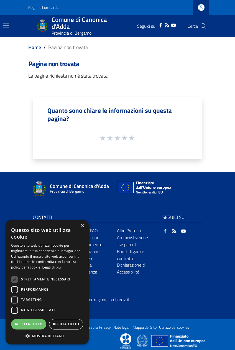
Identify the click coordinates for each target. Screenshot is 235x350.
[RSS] (167, 24)
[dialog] (47, 282)
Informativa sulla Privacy (91, 327)
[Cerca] (203, 26)
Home (34, 47)
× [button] (82, 226)
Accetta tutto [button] (28, 324)
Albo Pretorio (129, 230)
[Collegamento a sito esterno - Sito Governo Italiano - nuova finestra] (143, 340)
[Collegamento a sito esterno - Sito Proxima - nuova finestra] (125, 340)
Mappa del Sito (145, 327)
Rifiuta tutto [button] (66, 324)
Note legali (121, 327)
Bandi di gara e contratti (130, 255)
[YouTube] (173, 24)
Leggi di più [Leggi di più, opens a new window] (51, 267)
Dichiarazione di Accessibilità (131, 268)
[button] (47, 336)
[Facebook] (161, 24)
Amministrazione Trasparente (132, 241)
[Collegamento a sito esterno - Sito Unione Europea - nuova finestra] (143, 188)
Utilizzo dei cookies (174, 327)
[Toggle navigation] (6, 25)
